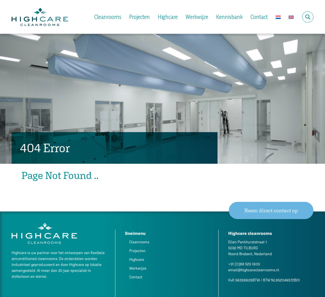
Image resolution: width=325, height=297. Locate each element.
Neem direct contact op (271, 210)
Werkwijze (197, 17)
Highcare (168, 17)
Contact (259, 17)
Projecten (139, 17)
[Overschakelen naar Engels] (291, 17)
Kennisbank (229, 17)
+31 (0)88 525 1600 (244, 264)
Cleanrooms (107, 17)
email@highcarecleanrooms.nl (253, 270)
